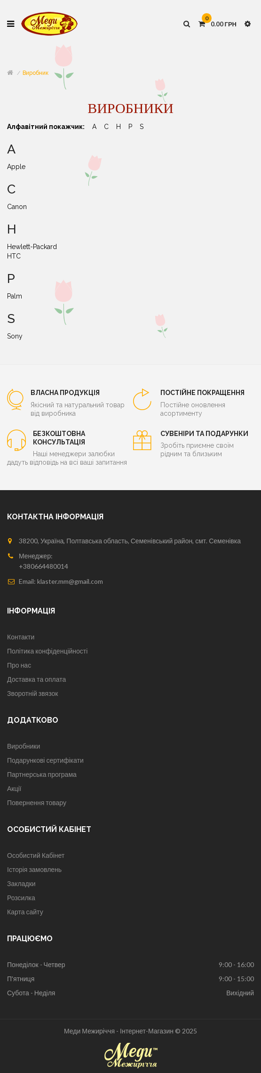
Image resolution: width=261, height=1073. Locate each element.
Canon (17, 206)
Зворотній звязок (32, 693)
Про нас (19, 665)
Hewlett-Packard (32, 246)
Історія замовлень (34, 869)
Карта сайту (25, 912)
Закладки (21, 883)
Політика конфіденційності (47, 651)
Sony (15, 336)
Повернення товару (36, 803)
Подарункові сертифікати (45, 760)
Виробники (23, 746)
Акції (14, 788)
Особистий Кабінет (35, 855)
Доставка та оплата (36, 679)
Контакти (20, 637)
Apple (16, 166)
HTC (14, 256)
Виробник (35, 73)
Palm (14, 296)
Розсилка (21, 898)
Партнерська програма (42, 774)
